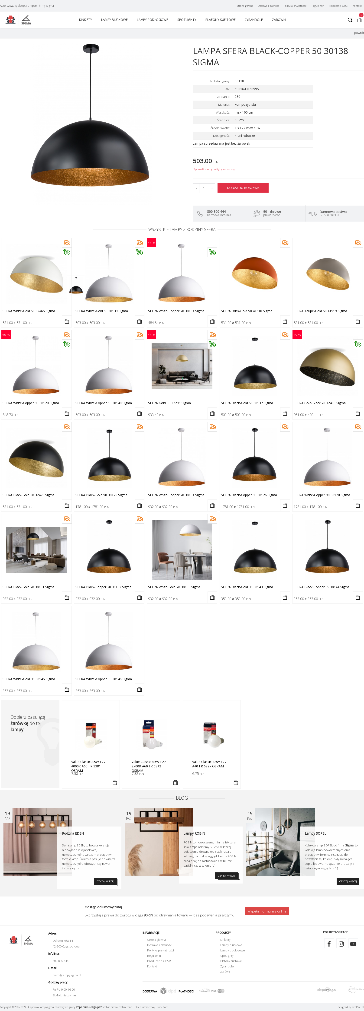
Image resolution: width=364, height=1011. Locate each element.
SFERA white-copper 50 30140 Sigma (103, 403)
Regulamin (318, 5)
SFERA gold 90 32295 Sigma (169, 403)
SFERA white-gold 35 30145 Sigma (29, 679)
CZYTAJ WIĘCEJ (105, 881)
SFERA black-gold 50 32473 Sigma (29, 495)
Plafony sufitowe (220, 19)
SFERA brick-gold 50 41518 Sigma (246, 311)
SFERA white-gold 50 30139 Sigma (101, 311)
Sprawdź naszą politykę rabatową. (214, 169)
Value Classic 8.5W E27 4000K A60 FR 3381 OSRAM (88, 766)
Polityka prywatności (295, 5)
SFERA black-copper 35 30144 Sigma (322, 587)
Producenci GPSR (338, 5)
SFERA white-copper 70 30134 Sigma (176, 311)
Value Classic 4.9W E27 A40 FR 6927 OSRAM (209, 764)
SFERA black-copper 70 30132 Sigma (103, 587)
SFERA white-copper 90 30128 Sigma (31, 403)
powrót (359, 33)
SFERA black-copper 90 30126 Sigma (249, 495)
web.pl (358, 1007)
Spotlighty (186, 19)
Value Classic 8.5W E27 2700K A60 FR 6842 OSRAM (149, 766)
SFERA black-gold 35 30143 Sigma (247, 587)
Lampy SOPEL (315, 833)
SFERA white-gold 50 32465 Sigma (29, 311)
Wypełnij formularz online (266, 911)
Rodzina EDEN (73, 833)
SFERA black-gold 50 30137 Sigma (247, 403)
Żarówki (279, 19)
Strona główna (245, 5)
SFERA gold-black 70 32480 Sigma (320, 403)
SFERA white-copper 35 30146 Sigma (103, 679)
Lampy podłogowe (152, 19)
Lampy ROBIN (194, 833)
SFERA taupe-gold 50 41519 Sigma (320, 311)
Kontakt (357, 5)
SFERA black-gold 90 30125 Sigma (101, 495)
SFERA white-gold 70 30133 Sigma (174, 587)
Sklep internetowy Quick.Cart (151, 1007)
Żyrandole (254, 19)
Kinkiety (85, 19)
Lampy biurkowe (114, 19)
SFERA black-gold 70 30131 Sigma (29, 587)
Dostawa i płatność (268, 5)
